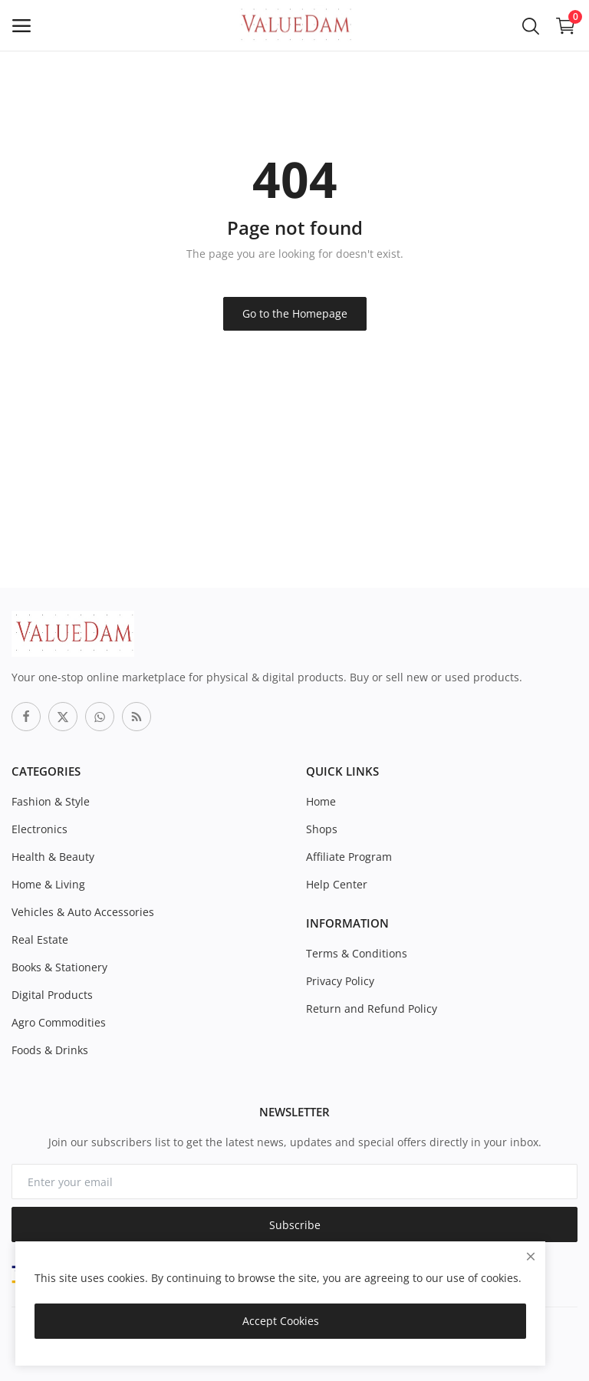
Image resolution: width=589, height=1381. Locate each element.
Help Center (336, 884)
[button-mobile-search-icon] (530, 25)
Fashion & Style (51, 801)
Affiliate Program (349, 856)
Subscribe (295, 1225)
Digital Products (52, 994)
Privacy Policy (340, 981)
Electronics (39, 829)
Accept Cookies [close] (280, 1320)
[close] (531, 1256)
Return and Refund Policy (371, 1008)
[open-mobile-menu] (21, 25)
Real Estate (40, 939)
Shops (321, 829)
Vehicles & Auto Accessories (83, 912)
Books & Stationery (59, 967)
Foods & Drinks (50, 1050)
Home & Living (48, 884)
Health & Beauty (53, 856)
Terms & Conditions (356, 953)
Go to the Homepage (294, 313)
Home (321, 801)
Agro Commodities (59, 1022)
